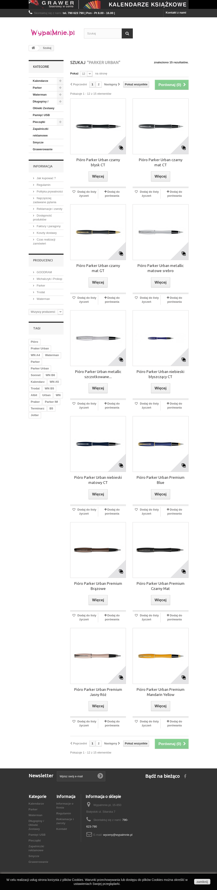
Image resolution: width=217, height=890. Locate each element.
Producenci (43, 260)
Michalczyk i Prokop (49, 279)
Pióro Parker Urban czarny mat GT (98, 268)
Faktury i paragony (48, 226)
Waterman (40, 94)
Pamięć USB (41, 115)
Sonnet (36, 375)
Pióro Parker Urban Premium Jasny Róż (98, 692)
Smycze (38, 142)
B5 (51, 408)
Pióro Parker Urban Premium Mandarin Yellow (161, 692)
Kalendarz (38, 381)
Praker (35, 401)
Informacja (42, 166)
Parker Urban (40, 368)
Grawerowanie (43, 149)
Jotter (35, 415)
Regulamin (43, 184)
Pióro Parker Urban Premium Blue (161, 480)
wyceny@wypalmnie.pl (118, 834)
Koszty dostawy (46, 233)
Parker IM (51, 401)
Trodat (40, 292)
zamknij (202, 882)
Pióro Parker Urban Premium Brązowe (98, 586)
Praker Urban (40, 348)
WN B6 (50, 375)
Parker (37, 87)
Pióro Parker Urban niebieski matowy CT (98, 480)
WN (58, 395)
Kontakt (61, 829)
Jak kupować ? (46, 178)
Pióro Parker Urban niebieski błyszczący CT (160, 374)
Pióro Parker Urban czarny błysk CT (98, 162)
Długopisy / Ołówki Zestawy (44, 105)
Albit (34, 395)
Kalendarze (40, 80)
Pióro (34, 341)
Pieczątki (39, 122)
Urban (46, 395)
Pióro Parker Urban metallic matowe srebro (160, 268)
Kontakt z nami (176, 12)
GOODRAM (44, 272)
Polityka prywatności (49, 191)
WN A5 (54, 381)
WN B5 (49, 388)
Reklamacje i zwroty (49, 208)
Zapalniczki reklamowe (40, 132)
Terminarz (37, 408)
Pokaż (74, 73)
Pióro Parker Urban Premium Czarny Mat (161, 586)
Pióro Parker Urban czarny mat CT (160, 162)
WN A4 (35, 355)
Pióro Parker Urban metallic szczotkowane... (98, 374)
